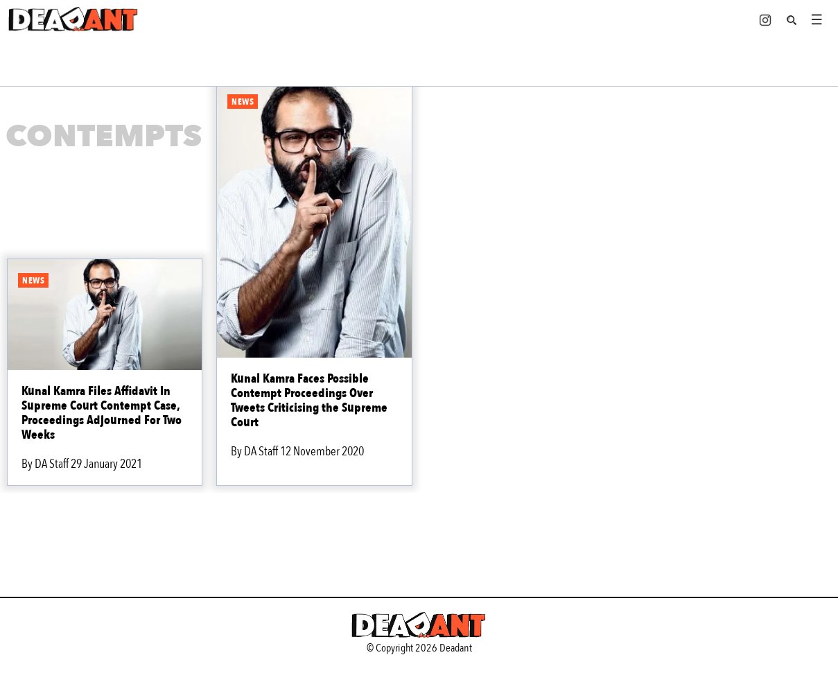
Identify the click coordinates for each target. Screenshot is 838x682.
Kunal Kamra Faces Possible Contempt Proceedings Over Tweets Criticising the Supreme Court (309, 400)
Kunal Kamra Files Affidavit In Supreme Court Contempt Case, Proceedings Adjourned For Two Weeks (101, 413)
